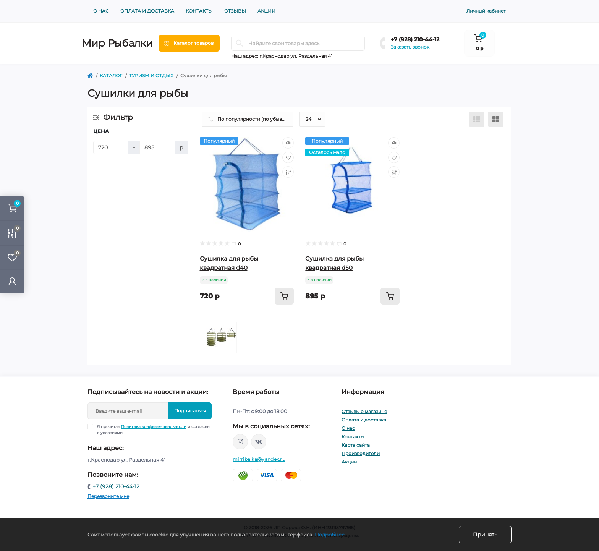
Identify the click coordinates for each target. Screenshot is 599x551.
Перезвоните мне (108, 496)
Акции (266, 11)
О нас (101, 11)
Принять (485, 534)
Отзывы (235, 11)
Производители (361, 453)
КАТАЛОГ (111, 75)
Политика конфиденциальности (153, 426)
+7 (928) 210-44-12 (415, 39)
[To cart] (284, 296)
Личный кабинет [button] (486, 11)
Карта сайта (356, 445)
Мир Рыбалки (117, 43)
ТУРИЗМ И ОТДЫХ (151, 75)
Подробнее (330, 535)
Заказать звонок (410, 47)
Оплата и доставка (147, 11)
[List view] (476, 119)
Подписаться (190, 410)
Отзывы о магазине (364, 411)
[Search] (239, 43)
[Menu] (189, 43)
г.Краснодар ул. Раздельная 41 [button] (295, 56)
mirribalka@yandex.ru (259, 459)
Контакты (199, 11)
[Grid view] (495, 119)
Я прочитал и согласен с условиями (153, 429)
